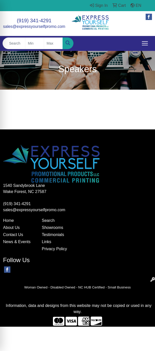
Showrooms (52, 227)
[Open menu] (145, 43)
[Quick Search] (14, 43)
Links (46, 242)
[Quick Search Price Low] (34, 43)
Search (48, 220)
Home (8, 220)
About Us (11, 227)
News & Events (16, 242)
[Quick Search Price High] (53, 43)
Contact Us (13, 234)
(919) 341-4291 (34, 20)
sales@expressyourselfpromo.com (34, 26)
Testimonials (53, 234)
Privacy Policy (54, 249)
